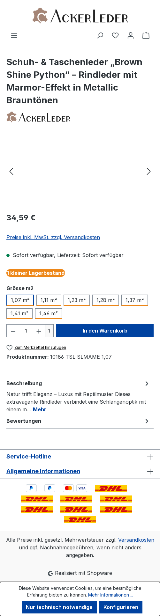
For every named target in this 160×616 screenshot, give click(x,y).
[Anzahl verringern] (13, 330)
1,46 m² (48, 313)
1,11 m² (49, 300)
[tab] (78, 396)
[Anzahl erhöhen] (39, 330)
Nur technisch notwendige (59, 607)
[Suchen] (100, 35)
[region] (80, 171)
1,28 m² (105, 300)
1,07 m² (20, 300)
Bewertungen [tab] (78, 420)
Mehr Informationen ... (110, 595)
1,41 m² (19, 313)
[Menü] (14, 35)
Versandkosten (136, 540)
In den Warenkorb (105, 330)
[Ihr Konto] (130, 35)
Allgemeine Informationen (43, 471)
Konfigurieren (120, 607)
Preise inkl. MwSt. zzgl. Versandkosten (53, 237)
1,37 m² (135, 300)
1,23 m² (77, 300)
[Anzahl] (26, 330)
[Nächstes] (149, 171)
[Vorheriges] (11, 171)
